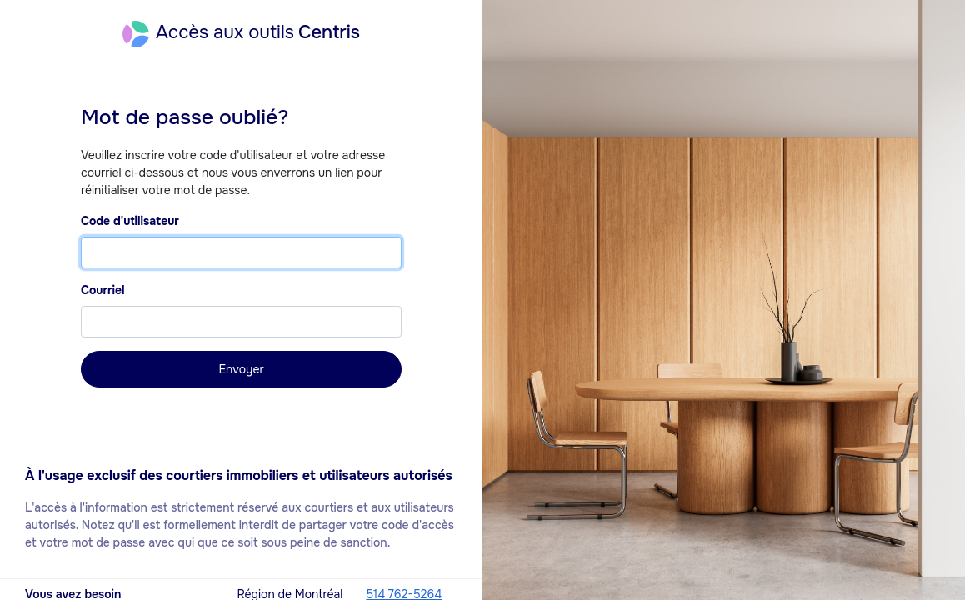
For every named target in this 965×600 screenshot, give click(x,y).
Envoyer (240, 369)
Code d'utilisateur (130, 220)
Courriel (103, 290)
